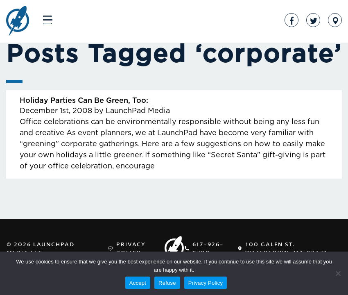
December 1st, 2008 (56, 111)
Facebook (291, 20)
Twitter (313, 20)
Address (335, 20)
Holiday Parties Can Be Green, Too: (84, 101)
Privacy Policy (131, 248)
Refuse (167, 283)
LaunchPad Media (17, 22)
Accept (137, 283)
